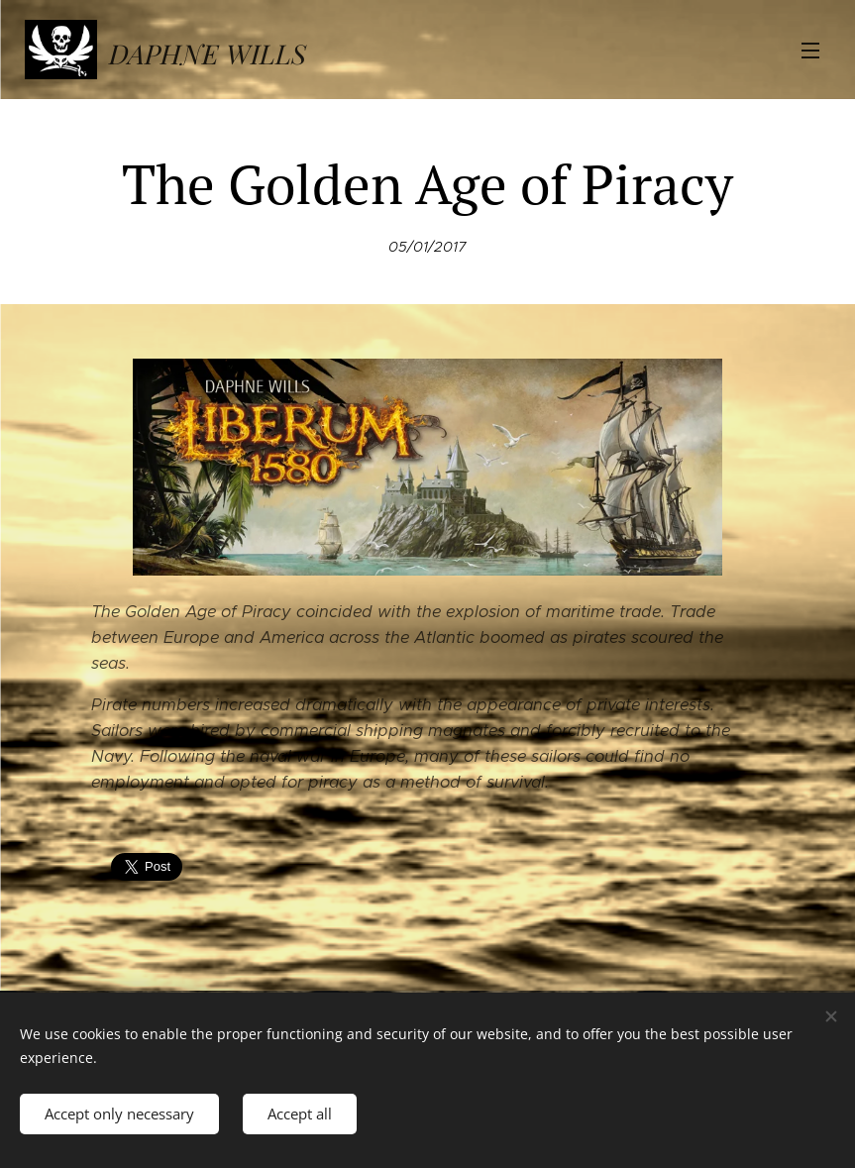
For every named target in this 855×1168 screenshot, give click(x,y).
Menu (810, 51)
